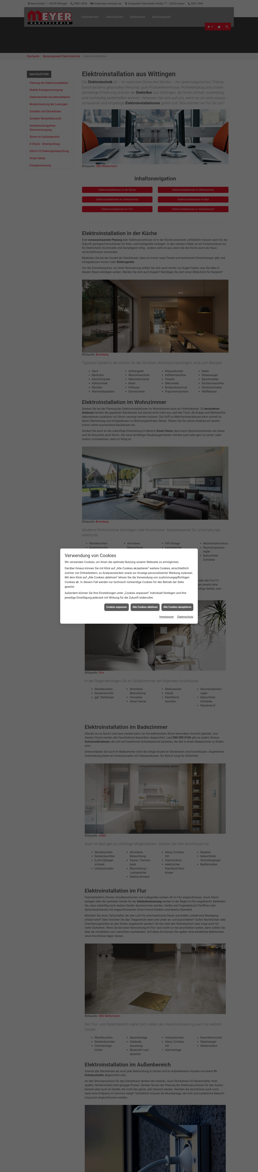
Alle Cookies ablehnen (145, 607)
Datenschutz (185, 616)
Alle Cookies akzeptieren (177, 607)
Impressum (166, 616)
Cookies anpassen (116, 607)
